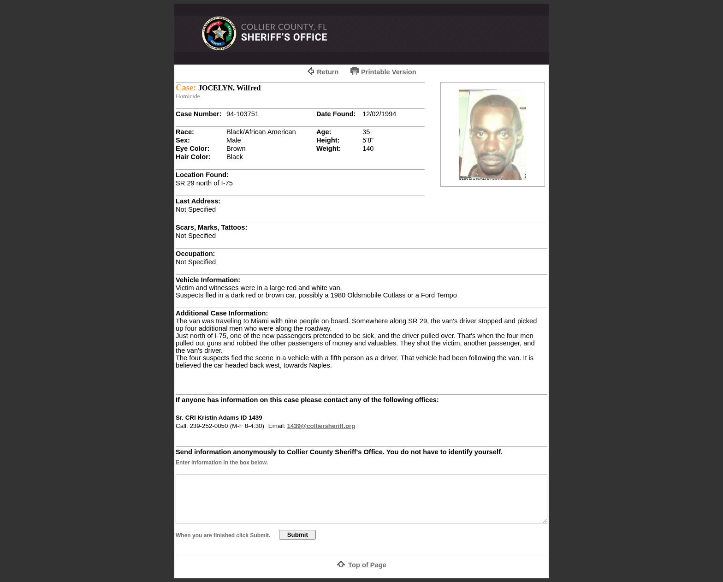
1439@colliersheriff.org (321, 425)
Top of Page (367, 565)
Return (327, 72)
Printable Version (388, 72)
